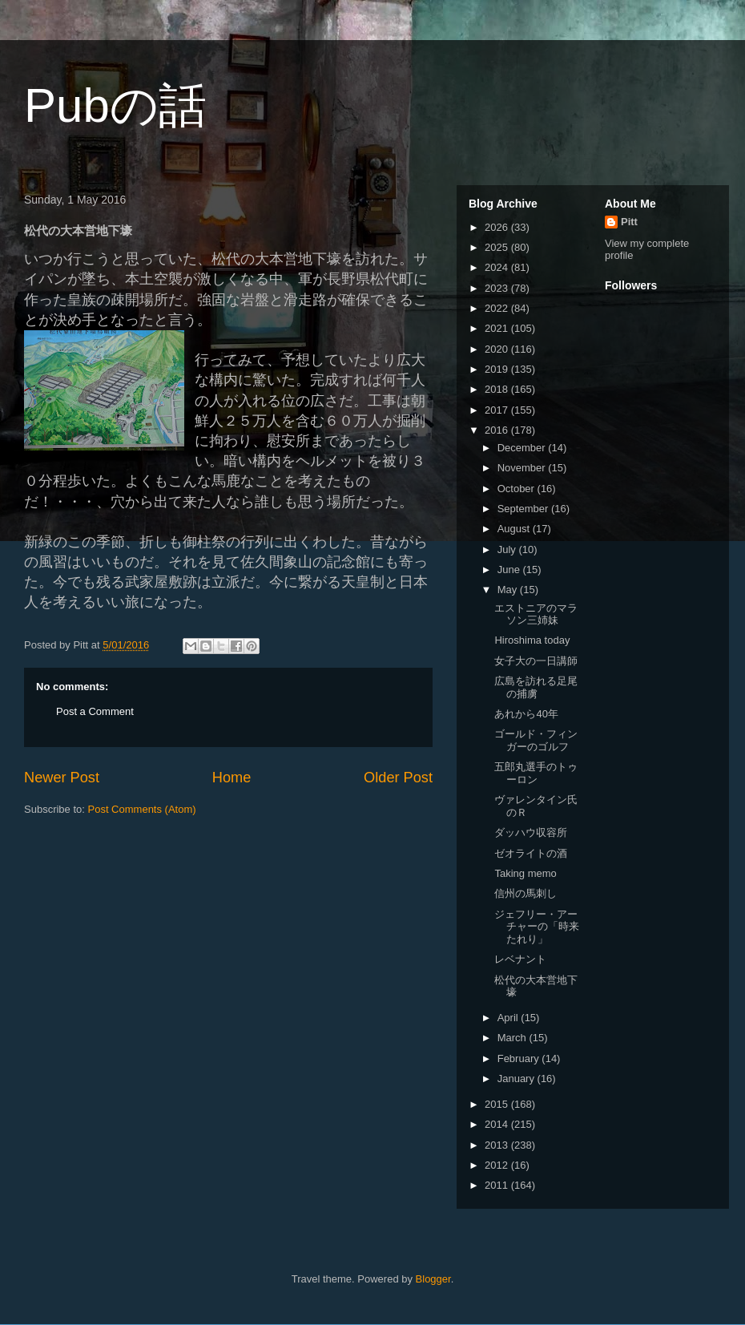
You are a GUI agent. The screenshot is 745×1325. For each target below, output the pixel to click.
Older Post (398, 778)
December (523, 448)
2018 (498, 389)
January (517, 1079)
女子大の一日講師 (536, 661)
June (510, 570)
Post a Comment (95, 711)
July (508, 549)
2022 (498, 308)
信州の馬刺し (525, 893)
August (515, 529)
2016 (498, 430)
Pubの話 (115, 105)
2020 (498, 349)
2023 (498, 288)
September (524, 509)
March (513, 1038)
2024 (498, 267)
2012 (498, 1165)
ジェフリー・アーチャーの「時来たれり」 (536, 926)
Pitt (629, 222)
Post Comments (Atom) (142, 809)
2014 (498, 1124)
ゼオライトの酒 (530, 853)
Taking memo (525, 873)
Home (232, 778)
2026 (498, 227)
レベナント (520, 959)
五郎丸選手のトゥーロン (536, 773)
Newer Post (61, 778)
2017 (498, 410)
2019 (498, 369)
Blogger (433, 1279)
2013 (498, 1145)
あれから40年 (526, 714)
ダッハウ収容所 (530, 832)
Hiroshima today (532, 640)
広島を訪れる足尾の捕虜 (536, 687)
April (509, 1018)
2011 (498, 1185)
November (523, 468)
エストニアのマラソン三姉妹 (536, 614)
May (508, 590)
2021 (498, 328)
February (519, 1058)
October (517, 489)
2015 (498, 1104)
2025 (498, 247)
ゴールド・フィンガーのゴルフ (536, 740)
